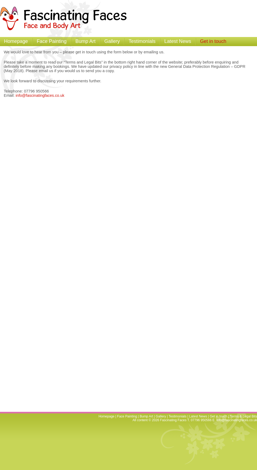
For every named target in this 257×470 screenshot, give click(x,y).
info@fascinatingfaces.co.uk (40, 95)
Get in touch (213, 41)
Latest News (177, 41)
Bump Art (85, 41)
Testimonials (141, 41)
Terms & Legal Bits (243, 416)
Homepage (16, 41)
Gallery (112, 41)
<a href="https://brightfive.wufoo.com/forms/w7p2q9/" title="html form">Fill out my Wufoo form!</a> (125, 255)
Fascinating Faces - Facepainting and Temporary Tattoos (66, 18)
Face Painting (52, 41)
